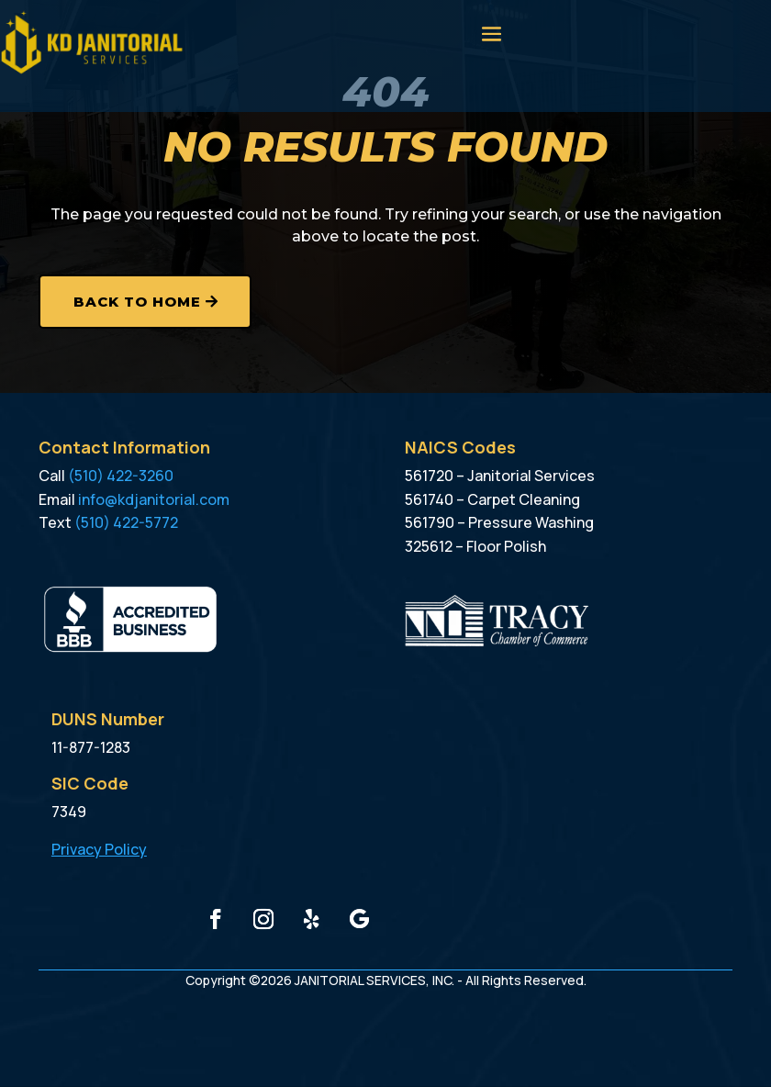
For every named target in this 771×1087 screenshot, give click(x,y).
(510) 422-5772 (126, 522)
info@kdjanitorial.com (153, 499)
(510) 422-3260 (120, 475)
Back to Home (137, 301)
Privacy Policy (99, 849)
